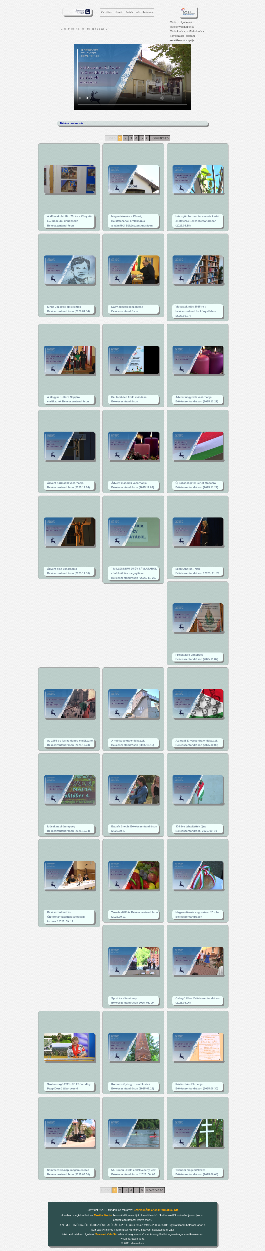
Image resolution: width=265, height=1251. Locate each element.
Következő (160, 138)
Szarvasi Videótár (106, 1234)
